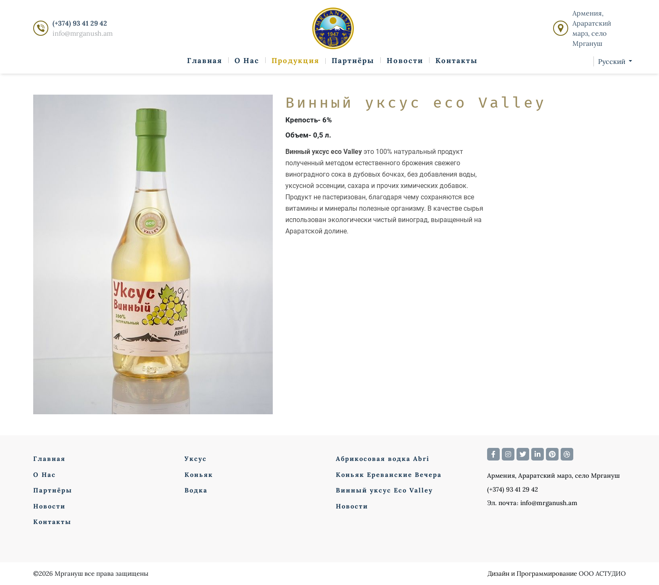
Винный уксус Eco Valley (384, 490)
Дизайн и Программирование (532, 573)
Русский (612, 61)
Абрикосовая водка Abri (383, 459)
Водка (196, 490)
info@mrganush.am (83, 33)
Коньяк (199, 475)
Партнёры (353, 60)
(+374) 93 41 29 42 (80, 23)
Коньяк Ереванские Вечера (389, 475)
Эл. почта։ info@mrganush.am (532, 503)
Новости (405, 60)
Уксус (196, 459)
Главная (204, 60)
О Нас (247, 60)
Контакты (456, 60)
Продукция (295, 60)
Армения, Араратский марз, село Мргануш (591, 28)
